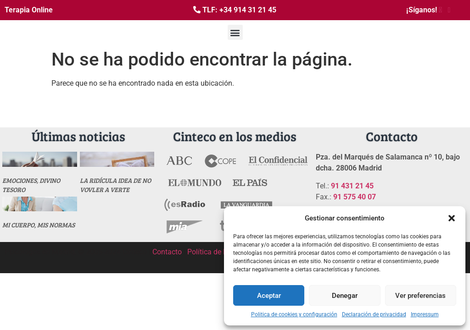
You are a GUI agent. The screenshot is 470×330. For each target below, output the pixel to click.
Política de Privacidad (222, 252)
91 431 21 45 (352, 186)
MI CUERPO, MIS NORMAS (38, 224)
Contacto (167, 252)
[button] (451, 218)
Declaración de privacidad (374, 314)
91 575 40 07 (354, 196)
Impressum (425, 314)
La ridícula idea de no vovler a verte (115, 185)
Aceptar (269, 296)
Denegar (345, 296)
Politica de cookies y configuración (294, 314)
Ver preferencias (420, 296)
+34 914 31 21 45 (247, 10)
